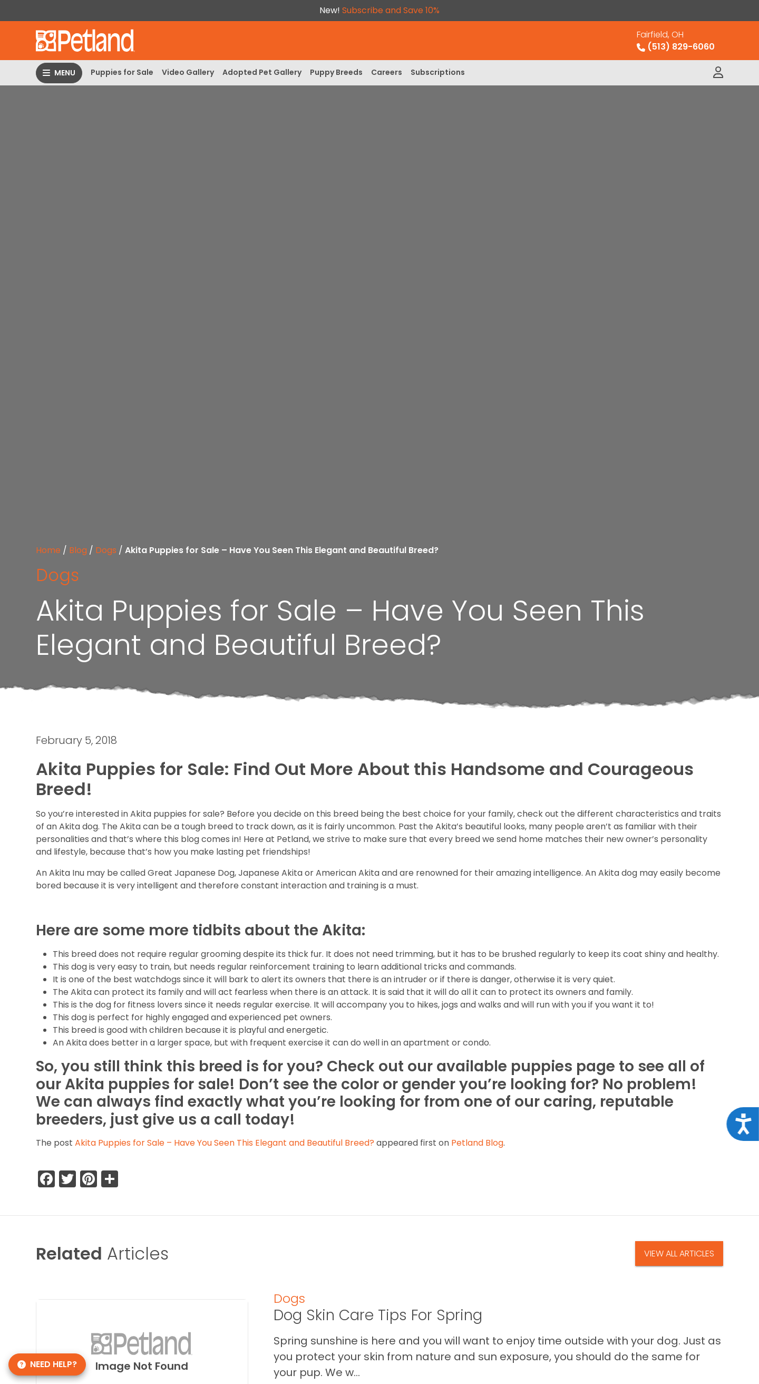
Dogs (105, 550)
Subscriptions (438, 72)
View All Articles (679, 1253)
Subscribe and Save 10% (391, 10)
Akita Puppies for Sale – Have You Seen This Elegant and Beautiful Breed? (224, 1143)
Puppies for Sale (122, 72)
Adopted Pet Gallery (261, 72)
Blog (78, 550)
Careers (386, 72)
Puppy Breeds (336, 72)
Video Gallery (188, 72)
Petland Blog (477, 1143)
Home (48, 550)
